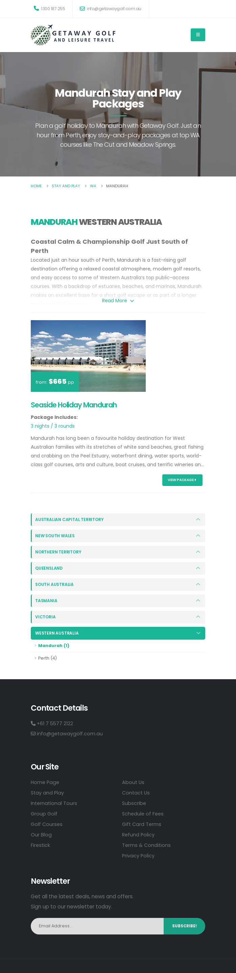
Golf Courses (47, 823)
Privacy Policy (139, 855)
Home (36, 186)
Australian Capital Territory (70, 519)
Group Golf (44, 813)
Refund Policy (139, 834)
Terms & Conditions (147, 844)
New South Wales (55, 536)
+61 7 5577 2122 (53, 723)
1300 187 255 (49, 8)
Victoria (45, 617)
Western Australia (57, 633)
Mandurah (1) (53, 645)
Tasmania (46, 600)
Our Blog (41, 834)
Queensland (49, 568)
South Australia (54, 584)
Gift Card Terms (142, 823)
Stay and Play (48, 792)
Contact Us (136, 792)
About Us (133, 781)
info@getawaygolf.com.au (110, 8)
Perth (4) (47, 658)
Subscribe (134, 802)
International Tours (54, 802)
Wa (93, 186)
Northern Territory (59, 552)
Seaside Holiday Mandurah (74, 405)
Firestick (41, 844)
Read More (118, 300)
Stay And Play (66, 186)
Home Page (46, 781)
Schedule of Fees (143, 813)
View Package (182, 479)
